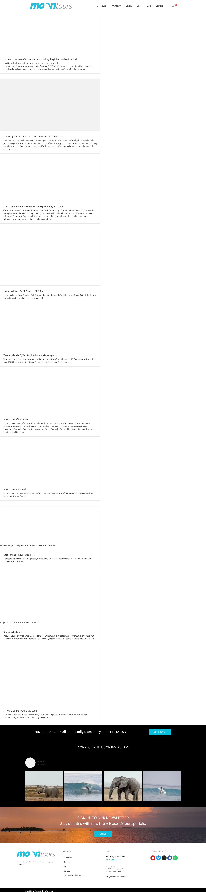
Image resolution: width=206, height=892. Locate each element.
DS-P (28, 622)
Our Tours (102, 5)
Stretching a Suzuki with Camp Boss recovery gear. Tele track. (33, 136)
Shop (139, 5)
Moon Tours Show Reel (14, 489)
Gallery (129, 5)
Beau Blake (45, 545)
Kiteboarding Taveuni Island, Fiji (19, 555)
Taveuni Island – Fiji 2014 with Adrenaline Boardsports (29, 355)
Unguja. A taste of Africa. (10, 622)
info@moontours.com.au (115, 876)
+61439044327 (116, 731)
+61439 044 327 (113, 859)
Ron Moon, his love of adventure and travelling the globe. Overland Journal (40, 59)
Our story (116, 5)
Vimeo (55, 545)
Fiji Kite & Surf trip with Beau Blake (20, 710)
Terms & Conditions (72, 875)
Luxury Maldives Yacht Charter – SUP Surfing (25, 291)
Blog (149, 5)
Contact (160, 5)
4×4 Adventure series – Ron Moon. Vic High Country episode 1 (33, 206)
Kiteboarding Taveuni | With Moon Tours (17, 545)
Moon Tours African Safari (15, 419)
